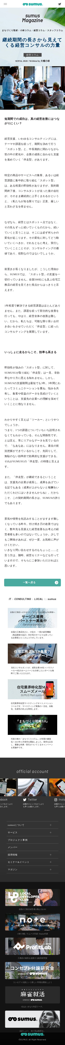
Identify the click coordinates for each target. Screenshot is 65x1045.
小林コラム (26, 30)
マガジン (13, 869)
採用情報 (13, 854)
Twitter (30, 799)
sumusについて (16, 825)
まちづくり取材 (10, 30)
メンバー (13, 847)
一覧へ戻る (29, 582)
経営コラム (39, 30)
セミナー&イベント (19, 862)
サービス (13, 832)
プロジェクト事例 (18, 840)
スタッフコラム (55, 30)
